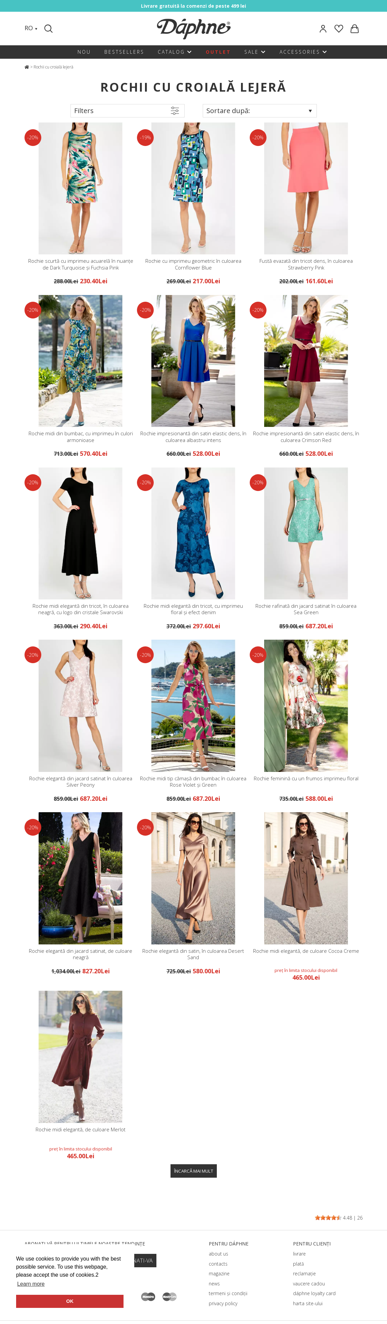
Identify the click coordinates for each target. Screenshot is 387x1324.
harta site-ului (308, 1303)
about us (218, 1254)
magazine (219, 1273)
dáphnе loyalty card (314, 1293)
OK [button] (70, 1301)
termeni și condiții (228, 1293)
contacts (218, 1264)
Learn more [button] (31, 1284)
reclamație (304, 1273)
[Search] (49, 28)
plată (298, 1264)
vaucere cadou (309, 1283)
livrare (299, 1254)
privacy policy (223, 1303)
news (214, 1283)
